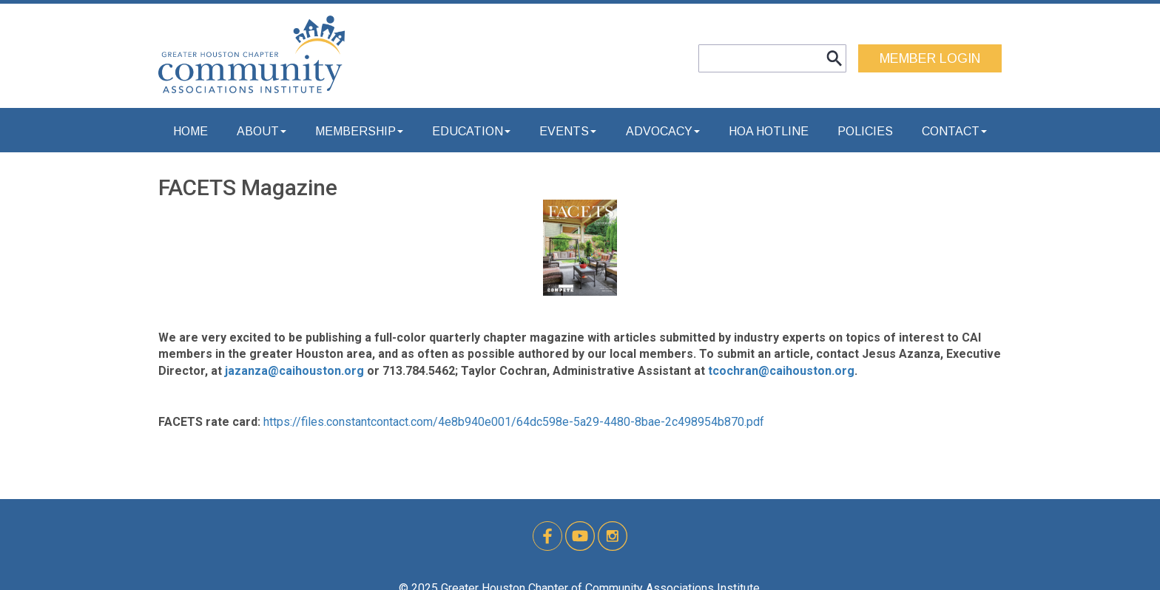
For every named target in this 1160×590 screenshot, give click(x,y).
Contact (954, 131)
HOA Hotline (769, 131)
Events (567, 131)
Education (471, 131)
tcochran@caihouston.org (781, 371)
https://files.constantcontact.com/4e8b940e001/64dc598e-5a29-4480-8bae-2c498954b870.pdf (513, 422)
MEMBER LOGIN (930, 58)
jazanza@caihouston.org (294, 371)
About (261, 131)
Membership (359, 131)
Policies (865, 131)
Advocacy (663, 131)
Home (190, 131)
